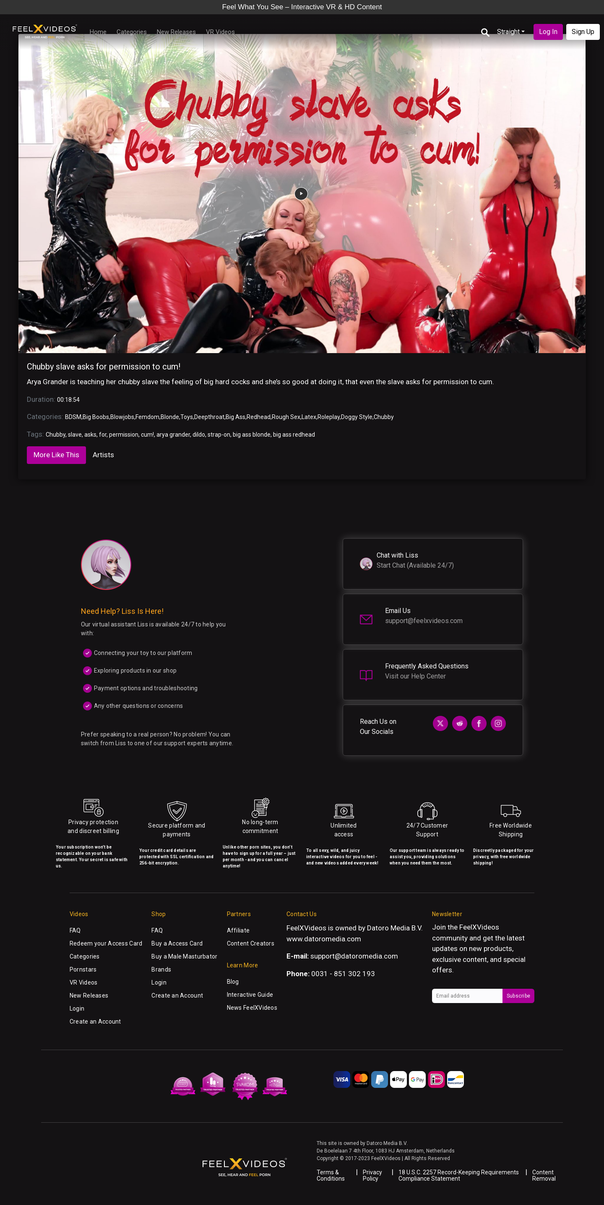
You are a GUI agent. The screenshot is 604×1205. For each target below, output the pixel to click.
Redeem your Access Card (106, 943)
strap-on (219, 434)
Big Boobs (96, 417)
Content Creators (250, 943)
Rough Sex (286, 417)
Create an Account (95, 1021)
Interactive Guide (250, 994)
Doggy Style (356, 417)
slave (75, 434)
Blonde (170, 417)
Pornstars (83, 969)
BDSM (73, 417)
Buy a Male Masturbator (184, 956)
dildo (199, 434)
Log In (548, 32)
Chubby (384, 417)
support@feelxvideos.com (424, 621)
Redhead (259, 417)
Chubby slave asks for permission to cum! (103, 367)
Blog (233, 981)
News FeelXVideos (252, 1007)
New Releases (176, 32)
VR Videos (220, 32)
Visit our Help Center (415, 676)
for (103, 434)
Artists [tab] (103, 455)
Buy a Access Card (177, 943)
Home (98, 32)
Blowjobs (122, 417)
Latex (309, 417)
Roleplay (329, 417)
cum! (147, 434)
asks (90, 434)
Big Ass (235, 417)
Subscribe (518, 996)
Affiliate (238, 930)
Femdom (147, 417)
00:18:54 (68, 399)
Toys (186, 417)
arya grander (173, 434)
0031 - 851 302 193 (343, 973)
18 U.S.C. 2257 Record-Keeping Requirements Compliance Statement (458, 1175)
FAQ (75, 930)
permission (123, 434)
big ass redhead (294, 434)
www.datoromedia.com (323, 939)
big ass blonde (252, 434)
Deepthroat (209, 417)
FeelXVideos (479, 927)
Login (77, 1008)
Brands (161, 969)
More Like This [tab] (56, 455)
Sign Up (583, 32)
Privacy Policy (372, 1175)
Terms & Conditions (331, 1175)
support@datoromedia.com (354, 956)
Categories (132, 32)
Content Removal (544, 1175)
